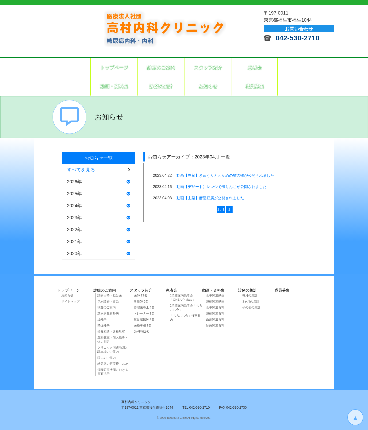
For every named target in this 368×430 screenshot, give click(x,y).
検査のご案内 (106, 307)
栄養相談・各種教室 (111, 331)
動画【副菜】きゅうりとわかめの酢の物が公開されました (225, 175)
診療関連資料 (215, 325)
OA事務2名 (141, 331)
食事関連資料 (215, 307)
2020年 (98, 254)
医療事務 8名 (143, 325)
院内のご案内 (106, 358)
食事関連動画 (215, 295)
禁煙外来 (103, 325)
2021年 (98, 242)
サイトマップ (70, 301)
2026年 (98, 182)
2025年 (98, 194)
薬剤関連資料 (215, 319)
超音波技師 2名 (144, 319)
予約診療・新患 (108, 301)
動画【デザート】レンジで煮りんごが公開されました (221, 187)
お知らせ (207, 86)
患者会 (254, 67)
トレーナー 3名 (144, 313)
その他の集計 (251, 307)
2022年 (98, 230)
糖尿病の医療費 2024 (113, 363)
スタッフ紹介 (208, 67)
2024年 (98, 206)
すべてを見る (98, 170)
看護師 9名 (141, 301)
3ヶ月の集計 (250, 301)
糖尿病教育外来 (108, 313)
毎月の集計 (249, 295)
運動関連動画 (215, 301)
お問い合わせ (299, 28)
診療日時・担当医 (109, 295)
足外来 (102, 319)
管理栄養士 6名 (144, 307)
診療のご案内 (161, 67)
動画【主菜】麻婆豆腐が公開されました (210, 198)
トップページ (114, 67)
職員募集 (254, 86)
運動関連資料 (215, 313)
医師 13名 (140, 295)
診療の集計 (160, 86)
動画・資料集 (114, 86)
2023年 (98, 218)
